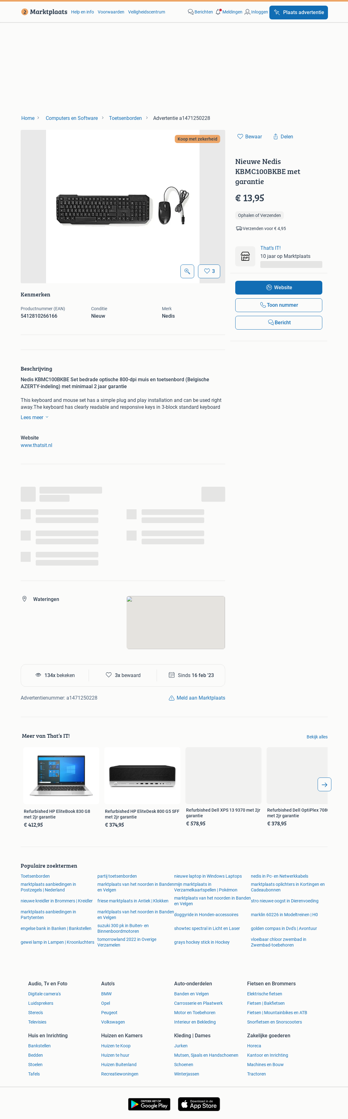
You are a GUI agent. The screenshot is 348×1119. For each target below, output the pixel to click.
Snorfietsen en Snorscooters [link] (274, 1021)
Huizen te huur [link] (115, 1055)
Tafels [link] (34, 1073)
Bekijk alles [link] (317, 736)
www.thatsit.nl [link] (36, 445)
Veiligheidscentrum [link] (146, 11)
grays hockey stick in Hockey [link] (202, 942)
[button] (228, 11)
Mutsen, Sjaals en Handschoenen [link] (206, 1055)
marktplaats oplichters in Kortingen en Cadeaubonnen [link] (288, 887)
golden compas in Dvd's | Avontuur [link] (284, 928)
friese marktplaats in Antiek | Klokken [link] (133, 900)
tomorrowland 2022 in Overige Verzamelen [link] (126, 942)
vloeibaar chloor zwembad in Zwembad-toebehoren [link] (278, 942)
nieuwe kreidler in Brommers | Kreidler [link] (57, 900)
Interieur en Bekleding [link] (195, 1021)
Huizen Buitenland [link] (119, 1064)
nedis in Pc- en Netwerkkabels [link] (279, 876)
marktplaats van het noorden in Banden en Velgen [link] (135, 887)
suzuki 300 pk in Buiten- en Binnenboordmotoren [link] (123, 928)
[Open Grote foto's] (187, 271)
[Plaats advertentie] (298, 12)
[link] (43, 12)
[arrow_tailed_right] (324, 784)
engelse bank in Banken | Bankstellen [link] (56, 928)
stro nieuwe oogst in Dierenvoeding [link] (285, 900)
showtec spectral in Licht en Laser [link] (207, 928)
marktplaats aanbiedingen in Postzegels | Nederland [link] (48, 887)
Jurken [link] (181, 1045)
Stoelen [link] (35, 1064)
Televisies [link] (37, 1021)
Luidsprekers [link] (40, 1003)
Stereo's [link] (35, 1012)
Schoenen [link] (183, 1064)
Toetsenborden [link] (35, 876)
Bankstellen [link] (39, 1045)
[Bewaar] (209, 271)
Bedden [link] (35, 1055)
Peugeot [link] (109, 1012)
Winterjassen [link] (186, 1073)
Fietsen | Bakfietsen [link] (266, 1003)
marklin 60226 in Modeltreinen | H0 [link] (284, 914)
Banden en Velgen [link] (191, 993)
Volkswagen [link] (113, 1021)
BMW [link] (106, 993)
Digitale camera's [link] (44, 993)
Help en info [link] (82, 11)
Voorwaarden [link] (111, 11)
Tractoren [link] (256, 1073)
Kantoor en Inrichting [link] (267, 1055)
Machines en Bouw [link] (265, 1064)
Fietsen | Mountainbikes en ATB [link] (277, 1012)
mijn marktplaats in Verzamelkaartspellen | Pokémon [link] (205, 887)
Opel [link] (105, 1003)
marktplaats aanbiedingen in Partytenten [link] (48, 914)
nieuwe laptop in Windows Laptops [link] (208, 876)
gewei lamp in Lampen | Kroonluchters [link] (57, 942)
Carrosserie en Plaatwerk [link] (198, 1003)
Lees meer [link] (36, 417)
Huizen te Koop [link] (116, 1045)
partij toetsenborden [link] (117, 876)
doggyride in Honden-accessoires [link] (206, 914)
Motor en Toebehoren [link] (195, 1012)
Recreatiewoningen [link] (119, 1073)
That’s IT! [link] (270, 248)
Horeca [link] (254, 1045)
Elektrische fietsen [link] (264, 993)
